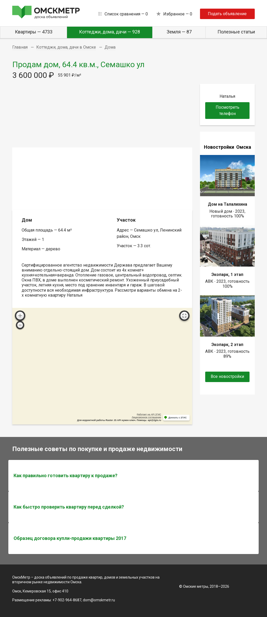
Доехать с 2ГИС (177, 417)
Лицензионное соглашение (146, 417)
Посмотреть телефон (227, 110)
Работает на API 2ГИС (149, 414)
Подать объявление (227, 13)
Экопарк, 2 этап (227, 344)
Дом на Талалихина (227, 204)
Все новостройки (227, 376)
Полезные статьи (236, 31)
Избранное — (177, 13)
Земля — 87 (179, 31)
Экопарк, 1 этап (227, 274)
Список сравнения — (126, 13)
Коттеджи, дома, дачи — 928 (109, 31)
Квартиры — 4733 (33, 31)
